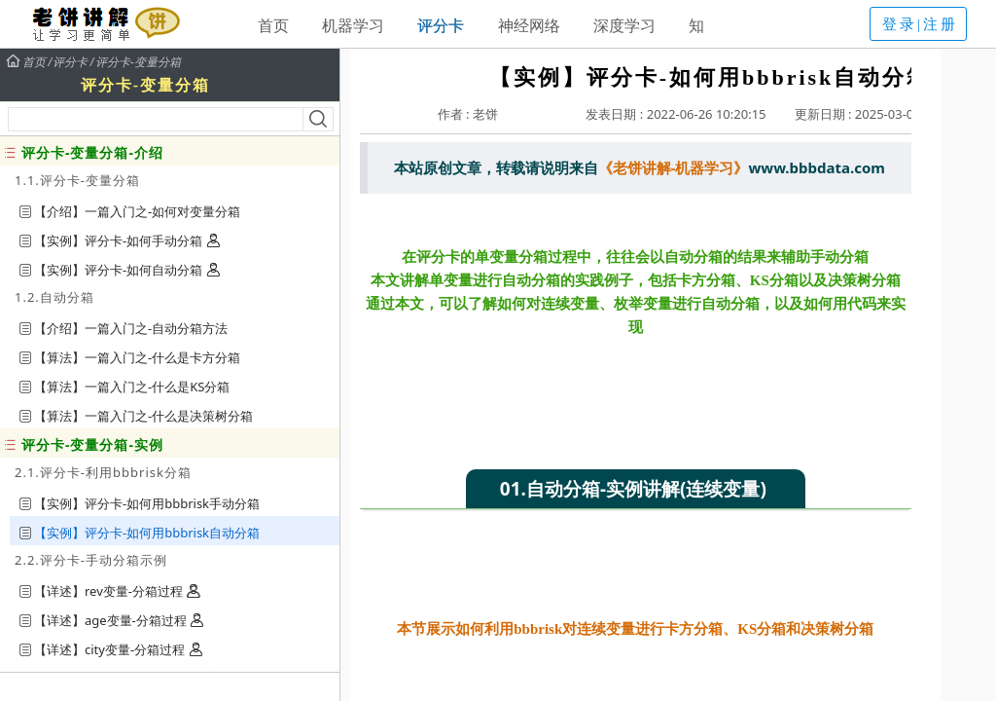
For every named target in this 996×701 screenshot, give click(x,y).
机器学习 (353, 25)
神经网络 (529, 25)
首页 (273, 25)
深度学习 (624, 25)
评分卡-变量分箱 (138, 62)
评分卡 (440, 25)
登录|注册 (920, 24)
